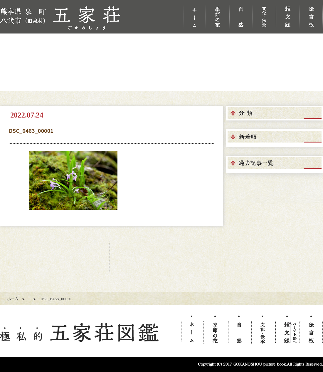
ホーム (13, 298)
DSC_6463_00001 (31, 130)
